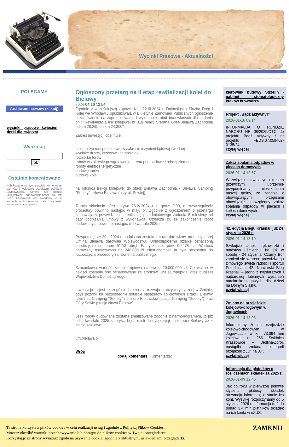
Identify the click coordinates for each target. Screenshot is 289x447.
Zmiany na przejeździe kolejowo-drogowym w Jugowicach (246, 307)
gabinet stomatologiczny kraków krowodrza (255, 99)
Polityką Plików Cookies (143, 427)
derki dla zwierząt (22, 132)
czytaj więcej (237, 149)
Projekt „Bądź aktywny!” (248, 114)
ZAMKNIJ (268, 427)
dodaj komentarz (132, 356)
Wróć (80, 351)
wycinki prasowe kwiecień (32, 127)
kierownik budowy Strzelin (252, 92)
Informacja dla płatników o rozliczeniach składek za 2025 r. (254, 371)
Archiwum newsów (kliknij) (34, 108)
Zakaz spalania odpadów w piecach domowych (250, 164)
